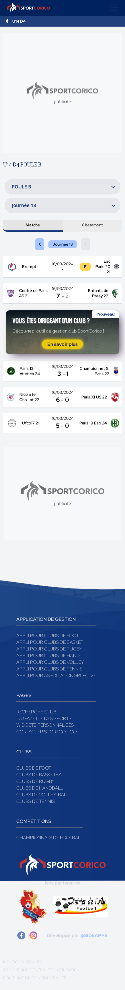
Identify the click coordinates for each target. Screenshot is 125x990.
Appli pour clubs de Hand (48, 655)
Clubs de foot (33, 768)
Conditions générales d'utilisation (41, 970)
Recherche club (36, 712)
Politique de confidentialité (34, 978)
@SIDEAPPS (94, 935)
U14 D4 (19, 21)
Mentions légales (22, 962)
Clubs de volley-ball (42, 795)
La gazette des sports (43, 718)
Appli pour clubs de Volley (50, 662)
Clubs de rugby (35, 781)
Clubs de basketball (41, 775)
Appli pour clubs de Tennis (49, 669)
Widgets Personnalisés (45, 725)
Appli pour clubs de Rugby (49, 649)
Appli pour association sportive (56, 675)
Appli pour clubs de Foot (47, 635)
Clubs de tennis (35, 801)
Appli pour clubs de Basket (49, 642)
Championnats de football (49, 838)
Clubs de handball (39, 788)
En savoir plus (62, 344)
